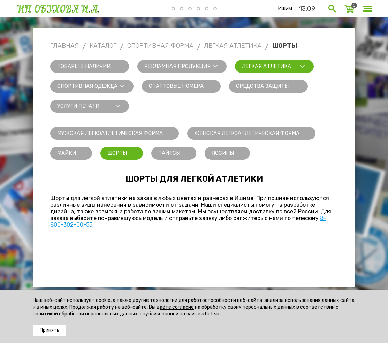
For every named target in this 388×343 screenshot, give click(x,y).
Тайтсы (169, 153)
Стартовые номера (176, 86)
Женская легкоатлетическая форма (246, 133)
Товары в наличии (84, 66)
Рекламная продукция (177, 66)
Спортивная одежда (87, 86)
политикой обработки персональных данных (85, 314)
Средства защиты (262, 86)
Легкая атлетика (266, 66)
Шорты (117, 153)
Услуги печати (78, 106)
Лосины (223, 153)
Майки (66, 153)
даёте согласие (175, 307)
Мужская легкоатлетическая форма (110, 133)
